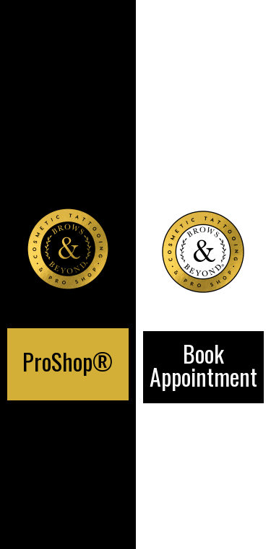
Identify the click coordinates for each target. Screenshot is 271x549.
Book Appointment (203, 364)
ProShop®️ (67, 361)
